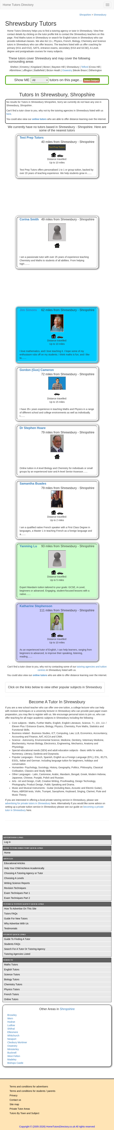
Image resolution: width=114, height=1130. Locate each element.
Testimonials (10, 928)
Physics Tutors (12, 989)
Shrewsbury (100, 14)
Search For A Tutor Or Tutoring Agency (24, 949)
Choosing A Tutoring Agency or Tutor (23, 873)
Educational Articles (14, 863)
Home (7, 852)
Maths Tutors (11, 964)
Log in (7, 842)
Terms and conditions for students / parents (32, 1091)
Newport (11, 1039)
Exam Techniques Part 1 (17, 893)
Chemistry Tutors (13, 984)
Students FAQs (12, 944)
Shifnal (11, 1028)
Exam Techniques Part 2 (17, 898)
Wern (10, 1018)
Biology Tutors (11, 979)
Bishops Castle (15, 1063)
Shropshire (85, 14)
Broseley (12, 1015)
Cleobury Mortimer (17, 1042)
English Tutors (11, 969)
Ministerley (13, 1049)
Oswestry (67, 70)
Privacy (13, 1095)
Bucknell (11, 1052)
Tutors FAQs (10, 913)
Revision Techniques (15, 888)
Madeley (11, 1059)
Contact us (15, 1100)
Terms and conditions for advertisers (29, 1086)
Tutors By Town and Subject (24, 1113)
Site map (14, 1104)
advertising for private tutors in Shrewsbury (28, 803)
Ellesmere (12, 1032)
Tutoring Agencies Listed (17, 954)
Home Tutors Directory (18, 5)
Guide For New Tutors (16, 918)
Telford (84, 67)
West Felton (13, 1056)
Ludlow (11, 1025)
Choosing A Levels (14, 878)
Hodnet (11, 1021)
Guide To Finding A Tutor (17, 939)
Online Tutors (11, 999)
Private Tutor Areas (20, 1108)
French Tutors (11, 994)
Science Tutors (12, 974)
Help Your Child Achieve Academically (24, 868)
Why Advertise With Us (16, 923)
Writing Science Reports (17, 883)
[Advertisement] (57, 193)
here (8, 114)
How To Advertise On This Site (20, 908)
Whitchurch (13, 1035)
